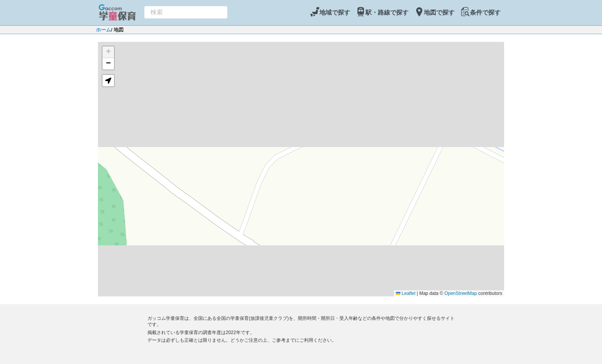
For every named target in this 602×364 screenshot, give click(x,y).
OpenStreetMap (460, 293)
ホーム (103, 30)
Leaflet (405, 293)
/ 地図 (117, 30)
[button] (108, 52)
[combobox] (185, 12)
